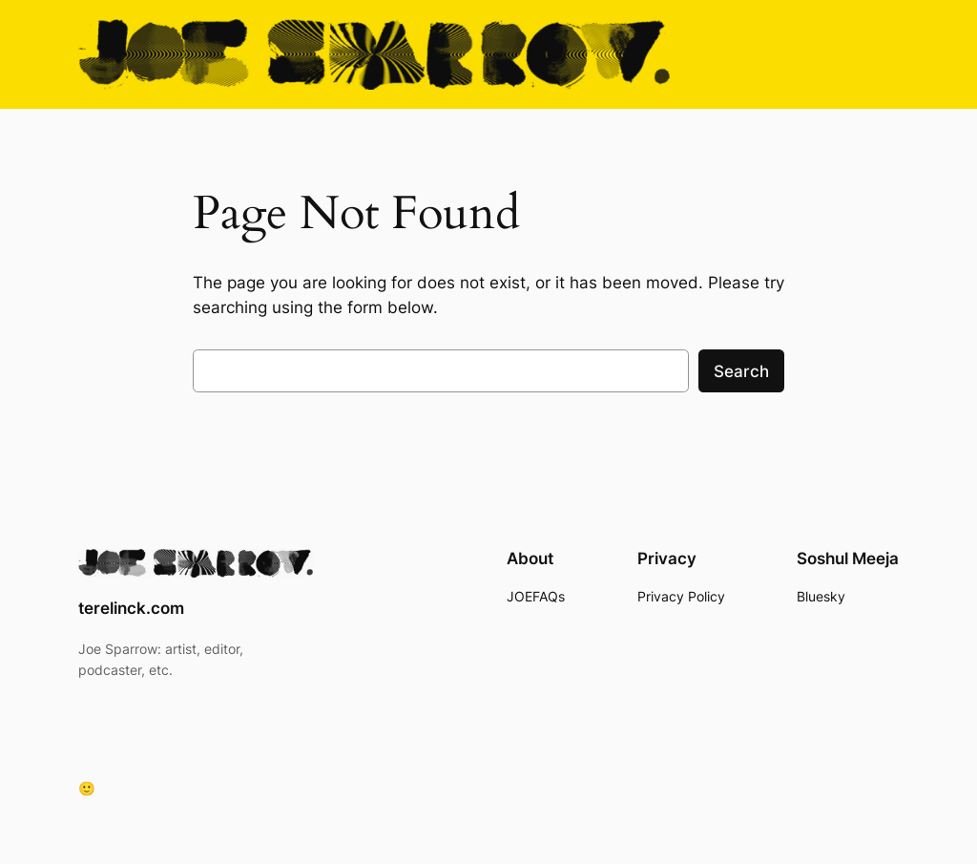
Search (741, 371)
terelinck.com (131, 608)
